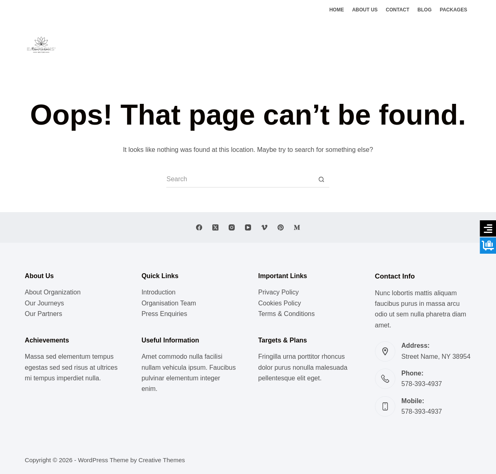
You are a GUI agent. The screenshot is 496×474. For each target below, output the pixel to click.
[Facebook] (444, 45)
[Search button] (321, 179)
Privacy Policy (278, 292)
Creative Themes (162, 459)
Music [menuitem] (152, 44)
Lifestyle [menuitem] (183, 44)
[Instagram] (468, 45)
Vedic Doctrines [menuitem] (268, 44)
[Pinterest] (281, 227)
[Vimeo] (264, 227)
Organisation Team (168, 303)
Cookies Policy (279, 303)
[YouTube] (248, 227)
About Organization (53, 292)
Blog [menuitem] (424, 10)
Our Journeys (44, 303)
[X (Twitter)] (456, 45)
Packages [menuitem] (453, 10)
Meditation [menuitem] (221, 44)
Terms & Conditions (286, 313)
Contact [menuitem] (398, 10)
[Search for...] (239, 179)
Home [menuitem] (336, 10)
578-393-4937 (421, 383)
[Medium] (297, 227)
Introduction (158, 292)
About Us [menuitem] (365, 10)
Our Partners (43, 313)
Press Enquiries (164, 313)
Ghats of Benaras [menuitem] (327, 44)
